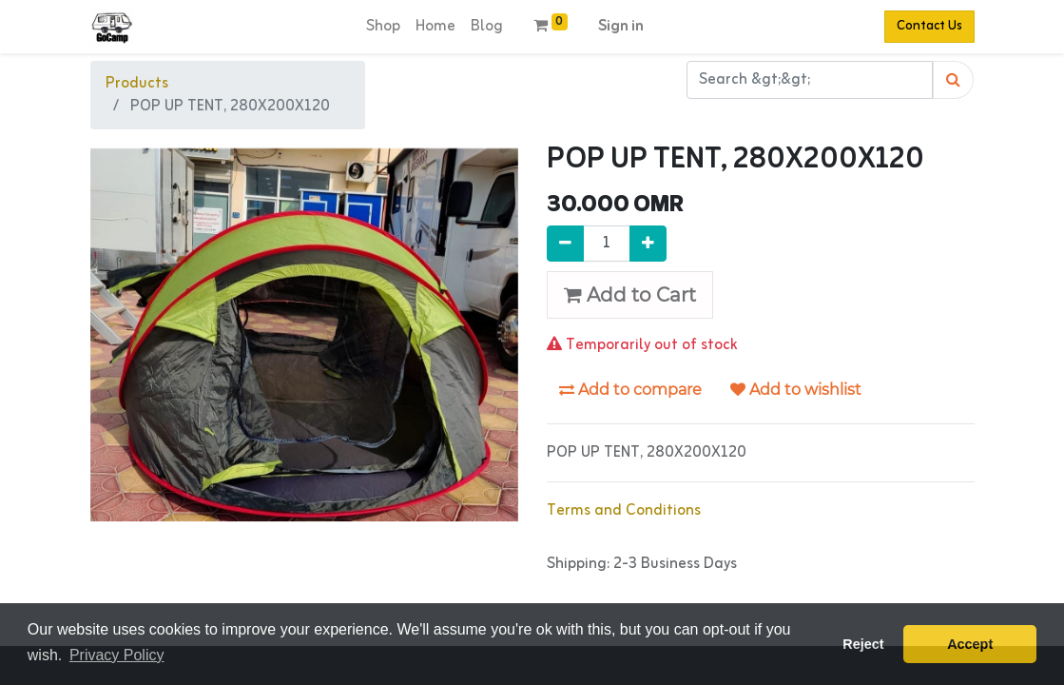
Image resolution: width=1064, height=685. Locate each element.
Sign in (621, 26)
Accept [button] (970, 644)
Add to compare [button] (630, 390)
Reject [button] (862, 644)
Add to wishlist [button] (795, 390)
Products (137, 83)
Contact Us (929, 26)
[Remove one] (565, 243)
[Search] (953, 80)
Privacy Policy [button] (116, 655)
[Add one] (648, 243)
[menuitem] (383, 27)
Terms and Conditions (624, 511)
